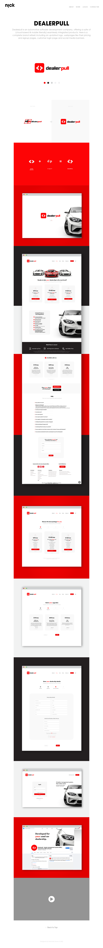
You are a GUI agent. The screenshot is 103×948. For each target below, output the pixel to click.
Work (78, 7)
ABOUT (71, 7)
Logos (85, 7)
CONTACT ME (94, 7)
